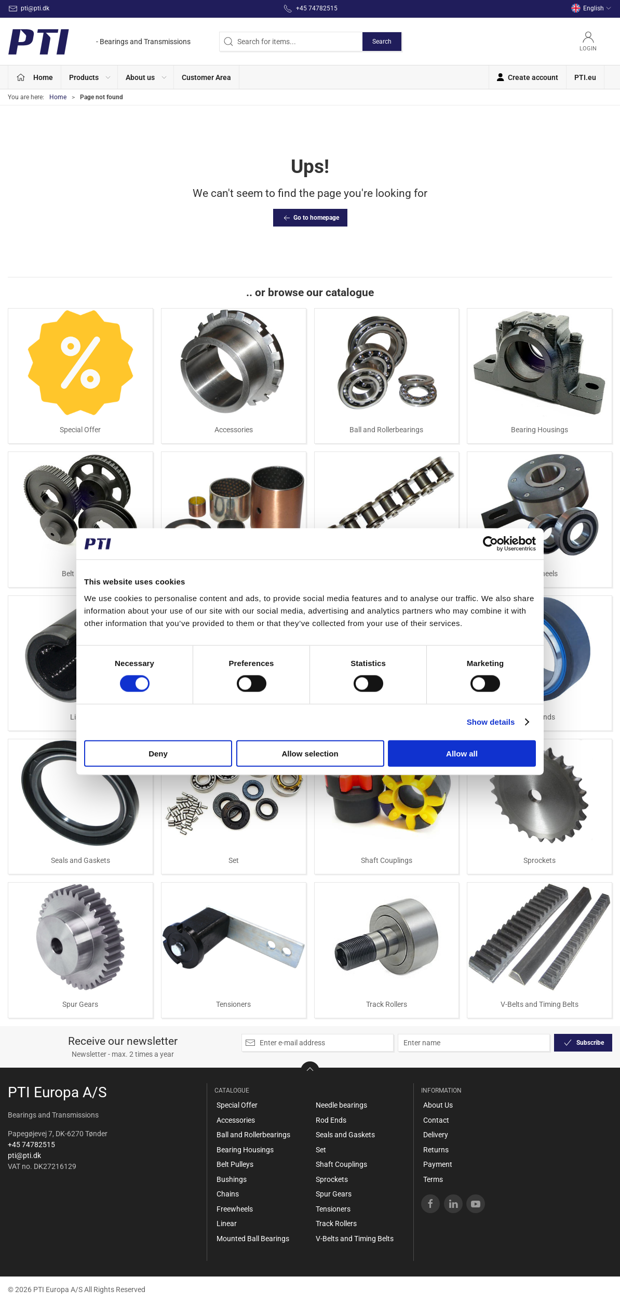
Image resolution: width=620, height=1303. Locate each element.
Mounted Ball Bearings (253, 1238)
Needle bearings (341, 1105)
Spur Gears (80, 1004)
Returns (436, 1150)
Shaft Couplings (386, 860)
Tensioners (233, 1004)
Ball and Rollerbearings (386, 430)
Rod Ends (331, 1120)
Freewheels (235, 1209)
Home (57, 97)
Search (382, 41)
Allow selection (309, 753)
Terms (433, 1179)
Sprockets (539, 860)
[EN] (99, 41)
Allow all (462, 753)
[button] (89, 77)
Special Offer (80, 430)
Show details (491, 721)
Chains (228, 1194)
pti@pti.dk (24, 1155)
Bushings (232, 1179)
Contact (436, 1120)
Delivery (435, 1135)
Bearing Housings (539, 430)
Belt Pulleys (235, 1164)
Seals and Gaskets (80, 860)
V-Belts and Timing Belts (539, 1004)
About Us (438, 1105)
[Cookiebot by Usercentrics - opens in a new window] (490, 544)
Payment (437, 1164)
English (591, 8)
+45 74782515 (31, 1144)
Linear (227, 1223)
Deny (158, 753)
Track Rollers (386, 1004)
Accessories (233, 430)
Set (233, 860)
